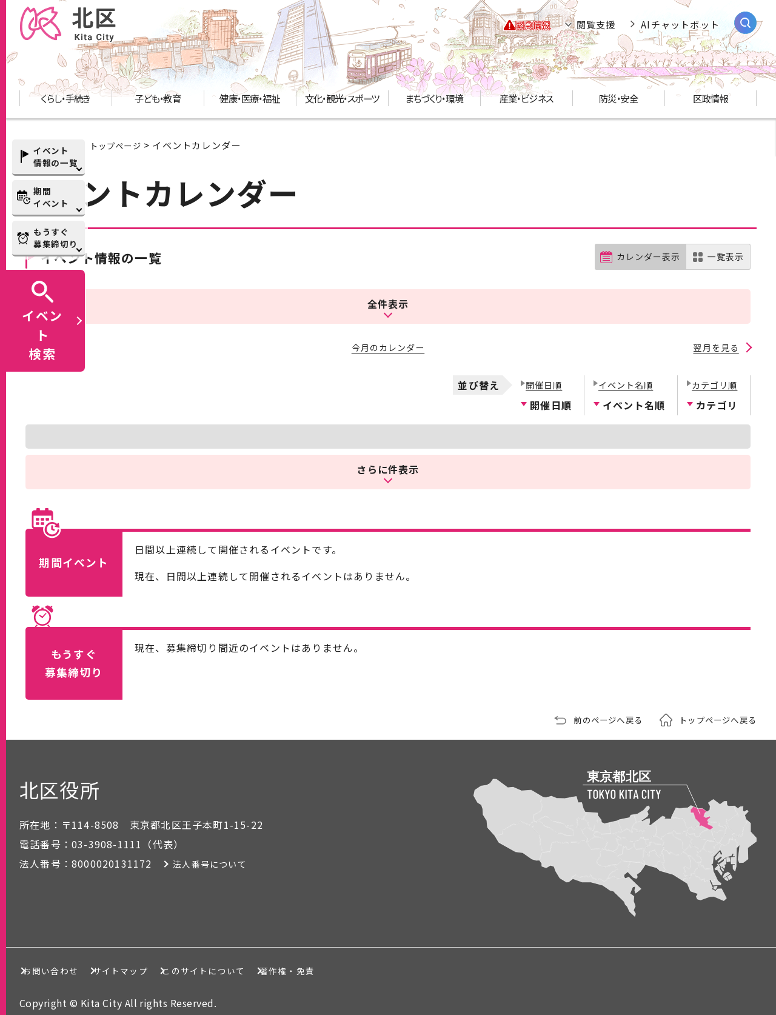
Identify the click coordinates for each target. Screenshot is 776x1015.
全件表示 (387, 298)
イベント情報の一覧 (55, 156)
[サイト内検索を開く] (745, 23)
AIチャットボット (680, 24)
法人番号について (214, 853)
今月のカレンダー (388, 339)
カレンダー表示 (643, 257)
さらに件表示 (388, 458)
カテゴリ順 (712, 373)
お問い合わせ (63, 960)
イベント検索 (42, 334)
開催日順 (540, 373)
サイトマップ (173, 960)
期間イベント (51, 197)
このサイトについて (300, 960)
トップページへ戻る (712, 709)
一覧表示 (724, 257)
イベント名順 (623, 373)
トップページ (119, 145)
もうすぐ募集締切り (55, 238)
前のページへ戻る (592, 709)
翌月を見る (715, 339)
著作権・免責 (427, 960)
